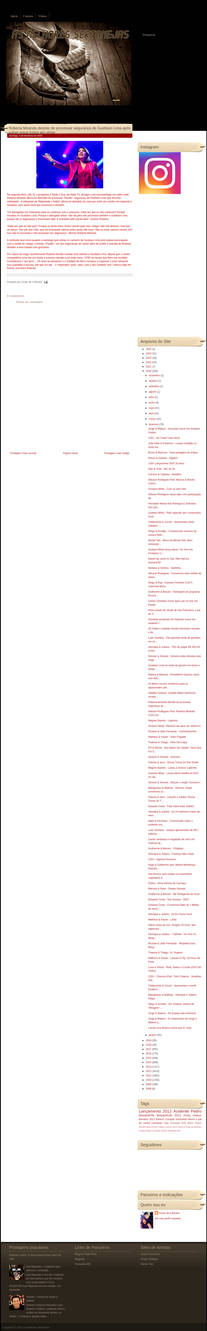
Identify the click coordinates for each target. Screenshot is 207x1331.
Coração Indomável (176, 1119)
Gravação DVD (178, 1123)
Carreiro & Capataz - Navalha (164, 474)
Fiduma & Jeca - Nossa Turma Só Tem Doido (173, 762)
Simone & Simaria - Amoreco (164, 756)
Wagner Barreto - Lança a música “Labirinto (172, 767)
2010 (149, 1079)
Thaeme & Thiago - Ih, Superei (165, 952)
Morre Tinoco (195, 1123)
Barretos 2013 (147, 1119)
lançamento (146, 1115)
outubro (153, 380)
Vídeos (42, 16)
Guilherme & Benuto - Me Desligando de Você (173, 894)
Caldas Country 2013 (167, 1127)
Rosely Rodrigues (169, 1130)
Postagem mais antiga (116, 453)
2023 (149, 357)
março (152, 418)
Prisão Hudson (193, 1115)
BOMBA (142, 1127)
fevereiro (154, 424)
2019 (149, 1040)
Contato (28, 16)
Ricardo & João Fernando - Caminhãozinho (172, 731)
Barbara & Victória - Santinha (164, 568)
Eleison (160, 1119)
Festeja (142, 1130)
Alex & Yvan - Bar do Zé (161, 468)
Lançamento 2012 (155, 1111)
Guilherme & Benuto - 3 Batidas (165, 848)
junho (152, 402)
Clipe (166, 1123)
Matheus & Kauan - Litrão (162, 919)
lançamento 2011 (169, 1115)
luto (178, 1130)
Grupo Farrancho (150, 1254)
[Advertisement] (38, 421)
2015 (149, 1058)
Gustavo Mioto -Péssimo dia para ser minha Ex (174, 726)
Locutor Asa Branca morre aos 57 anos (170, 1027)
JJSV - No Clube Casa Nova (164, 437)
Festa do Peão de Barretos (189, 1127)
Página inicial (70, 453)
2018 (149, 1044)
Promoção (155, 1130)
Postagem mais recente (23, 453)
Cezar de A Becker (169, 1213)
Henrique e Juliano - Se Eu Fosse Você (170, 914)
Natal (148, 1130)
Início (14, 16)
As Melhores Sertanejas (36, 1327)
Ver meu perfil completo (168, 1218)
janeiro (153, 1035)
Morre (191, 1119)
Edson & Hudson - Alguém (163, 458)
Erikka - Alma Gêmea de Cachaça (167, 883)
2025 (149, 349)
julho (152, 397)
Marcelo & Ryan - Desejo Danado (166, 888)
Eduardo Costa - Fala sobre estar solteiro (171, 806)
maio (152, 408)
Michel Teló (147, 1264)
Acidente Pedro (187, 1111)
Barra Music (152, 1127)
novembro (155, 375)
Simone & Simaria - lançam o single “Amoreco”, (174, 782)
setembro (154, 386)
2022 (149, 362)
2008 (149, 1088)
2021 (149, 366)
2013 (149, 1066)
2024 (149, 353)
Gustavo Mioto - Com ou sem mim (167, 488)
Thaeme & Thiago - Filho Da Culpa (167, 742)
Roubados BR (83, 1264)
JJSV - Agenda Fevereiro (162, 859)
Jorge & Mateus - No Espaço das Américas (172, 1013)
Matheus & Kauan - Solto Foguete (167, 736)
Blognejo (80, 1259)
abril (151, 413)
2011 (149, 1075)
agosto (153, 391)
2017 (149, 1049)
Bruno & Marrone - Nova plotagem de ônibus (173, 452)
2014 (149, 1062)
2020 (149, 371)
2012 (149, 1071)
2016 (149, 1053)
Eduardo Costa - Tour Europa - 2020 (168, 899)
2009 (149, 1084)
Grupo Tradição (149, 1259)
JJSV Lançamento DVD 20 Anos (166, 463)
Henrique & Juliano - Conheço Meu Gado (171, 853)
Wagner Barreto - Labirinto (163, 720)
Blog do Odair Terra (86, 1254)
